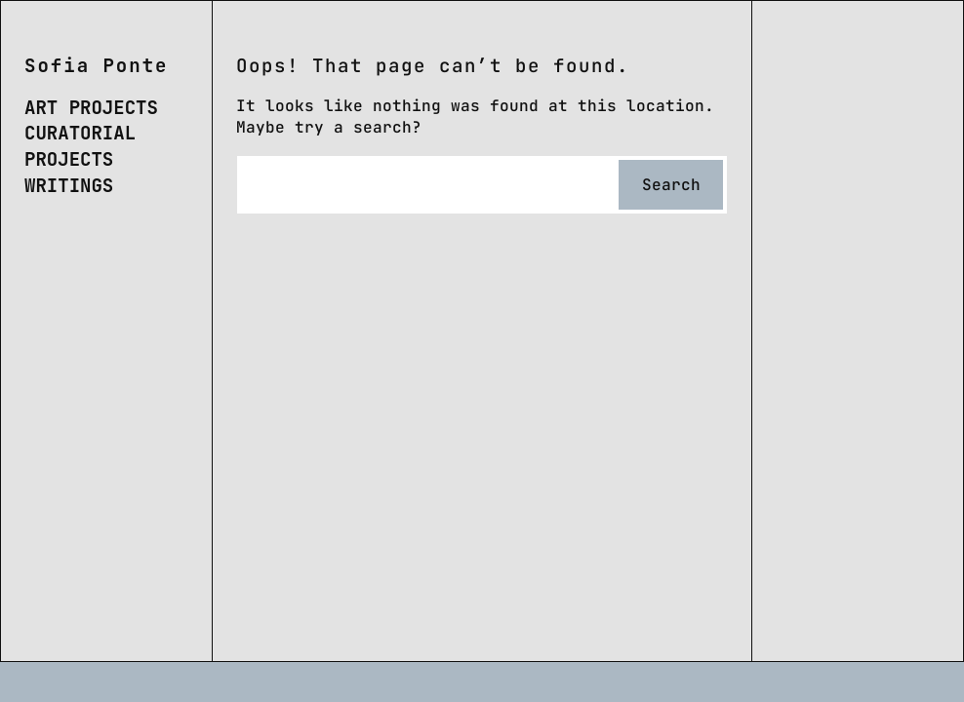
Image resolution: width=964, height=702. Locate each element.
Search (671, 185)
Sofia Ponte (96, 66)
